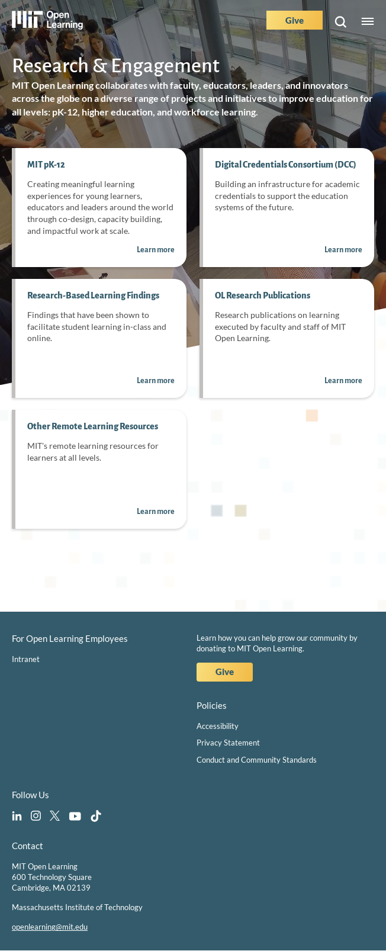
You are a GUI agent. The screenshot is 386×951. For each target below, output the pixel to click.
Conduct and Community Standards (257, 759)
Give (294, 20)
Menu (367, 22)
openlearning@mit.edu (50, 926)
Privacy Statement (228, 742)
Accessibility (218, 726)
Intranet (26, 659)
